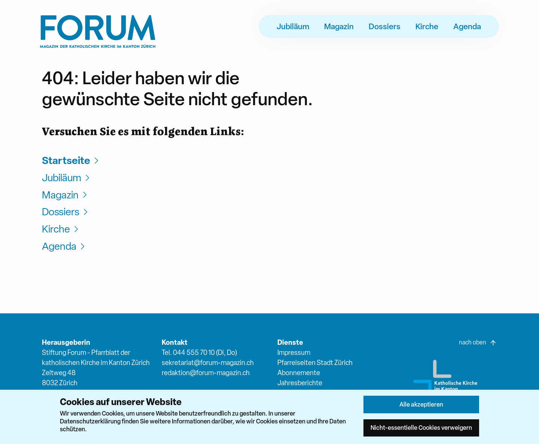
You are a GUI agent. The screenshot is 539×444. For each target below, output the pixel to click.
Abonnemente (298, 372)
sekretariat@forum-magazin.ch (208, 362)
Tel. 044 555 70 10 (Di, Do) (199, 352)
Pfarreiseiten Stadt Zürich (315, 362)
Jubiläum (293, 26)
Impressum (293, 352)
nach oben (478, 342)
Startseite (71, 160)
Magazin (339, 26)
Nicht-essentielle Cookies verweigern (421, 427)
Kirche (426, 26)
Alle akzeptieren (421, 404)
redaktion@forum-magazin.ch (206, 372)
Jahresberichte (299, 382)
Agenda (467, 26)
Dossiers (385, 26)
